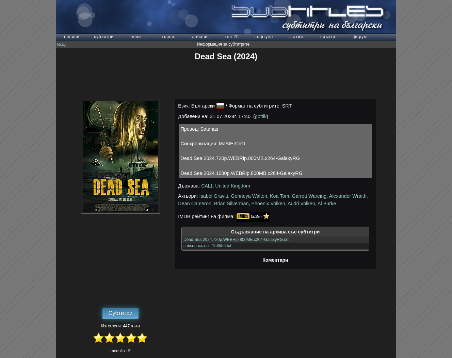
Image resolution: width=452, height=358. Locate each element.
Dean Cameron (194, 203)
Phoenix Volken (268, 203)
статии (296, 36)
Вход (61, 44)
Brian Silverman (231, 203)
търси (167, 36)
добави (200, 36)
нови (136, 36)
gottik (261, 116)
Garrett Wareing (309, 196)
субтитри (104, 36)
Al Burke (327, 203)
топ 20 (232, 36)
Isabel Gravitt (213, 196)
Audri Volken (301, 203)
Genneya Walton (249, 196)
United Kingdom (232, 186)
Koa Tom (279, 196)
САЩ (206, 186)
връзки (327, 36)
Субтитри (120, 313)
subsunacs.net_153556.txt (207, 245)
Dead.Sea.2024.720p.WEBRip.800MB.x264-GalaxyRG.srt (236, 239)
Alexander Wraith (348, 196)
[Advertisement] (226, 80)
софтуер (264, 36)
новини (72, 36)
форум (360, 36)
